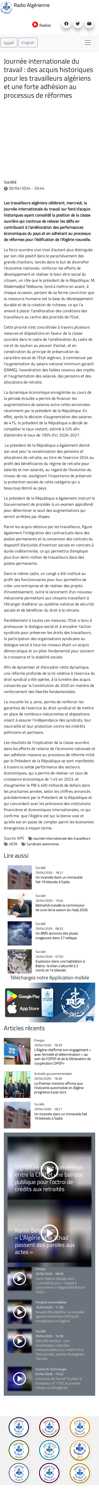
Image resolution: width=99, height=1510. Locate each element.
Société (10, 182)
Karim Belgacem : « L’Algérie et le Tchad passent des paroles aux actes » (45, 1241)
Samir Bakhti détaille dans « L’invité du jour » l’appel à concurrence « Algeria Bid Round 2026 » (60, 1285)
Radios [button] (41, 25)
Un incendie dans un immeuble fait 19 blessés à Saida (59, 879)
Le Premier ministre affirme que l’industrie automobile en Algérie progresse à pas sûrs (59, 1088)
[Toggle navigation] (88, 42)
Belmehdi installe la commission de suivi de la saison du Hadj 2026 (62, 907)
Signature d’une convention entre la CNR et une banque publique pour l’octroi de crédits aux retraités (49, 1178)
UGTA (13, 844)
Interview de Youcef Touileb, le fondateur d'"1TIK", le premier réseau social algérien (59, 1383)
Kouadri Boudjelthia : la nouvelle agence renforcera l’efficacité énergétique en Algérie (60, 1316)
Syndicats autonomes (43, 844)
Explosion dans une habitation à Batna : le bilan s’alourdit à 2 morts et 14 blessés (60, 965)
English (28, 42)
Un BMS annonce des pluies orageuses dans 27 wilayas (57, 935)
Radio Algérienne (25, 7)
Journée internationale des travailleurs (62, 838)
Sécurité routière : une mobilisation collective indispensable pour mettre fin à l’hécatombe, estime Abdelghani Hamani (60, 1349)
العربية (9, 42)
